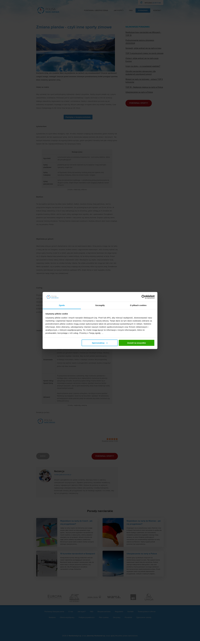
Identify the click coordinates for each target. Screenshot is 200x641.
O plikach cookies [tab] (138, 305)
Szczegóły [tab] (100, 305)
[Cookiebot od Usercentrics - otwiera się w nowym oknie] (143, 297)
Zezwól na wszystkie (136, 343)
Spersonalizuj (100, 343)
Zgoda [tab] (62, 305)
